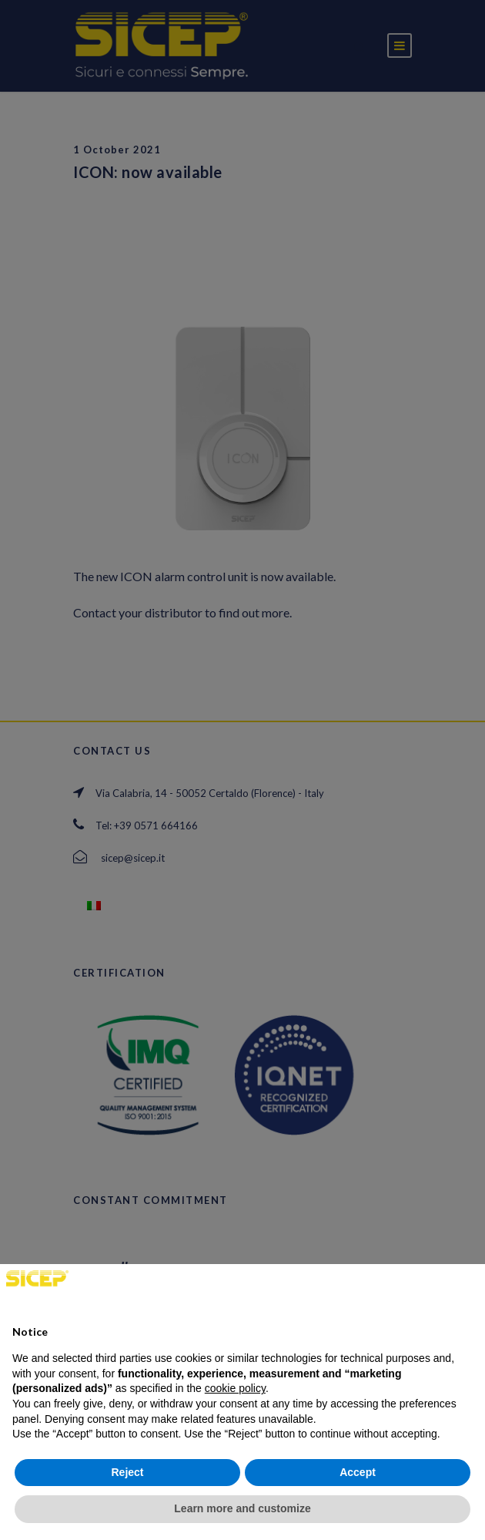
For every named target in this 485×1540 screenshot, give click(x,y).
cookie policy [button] (235, 1388)
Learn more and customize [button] (242, 1508)
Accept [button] (358, 1472)
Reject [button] (127, 1472)
